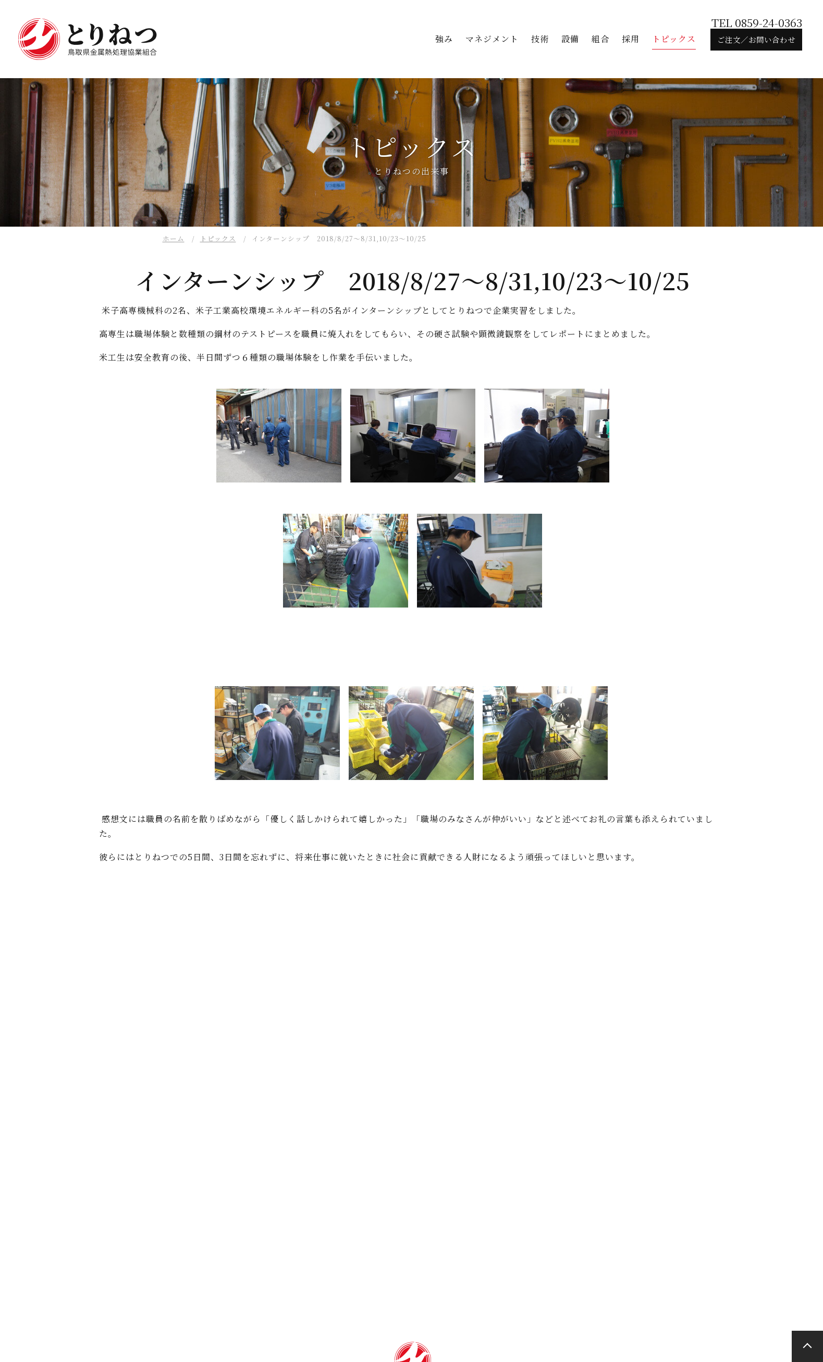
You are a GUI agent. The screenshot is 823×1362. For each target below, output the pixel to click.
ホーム (174, 238)
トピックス (218, 238)
